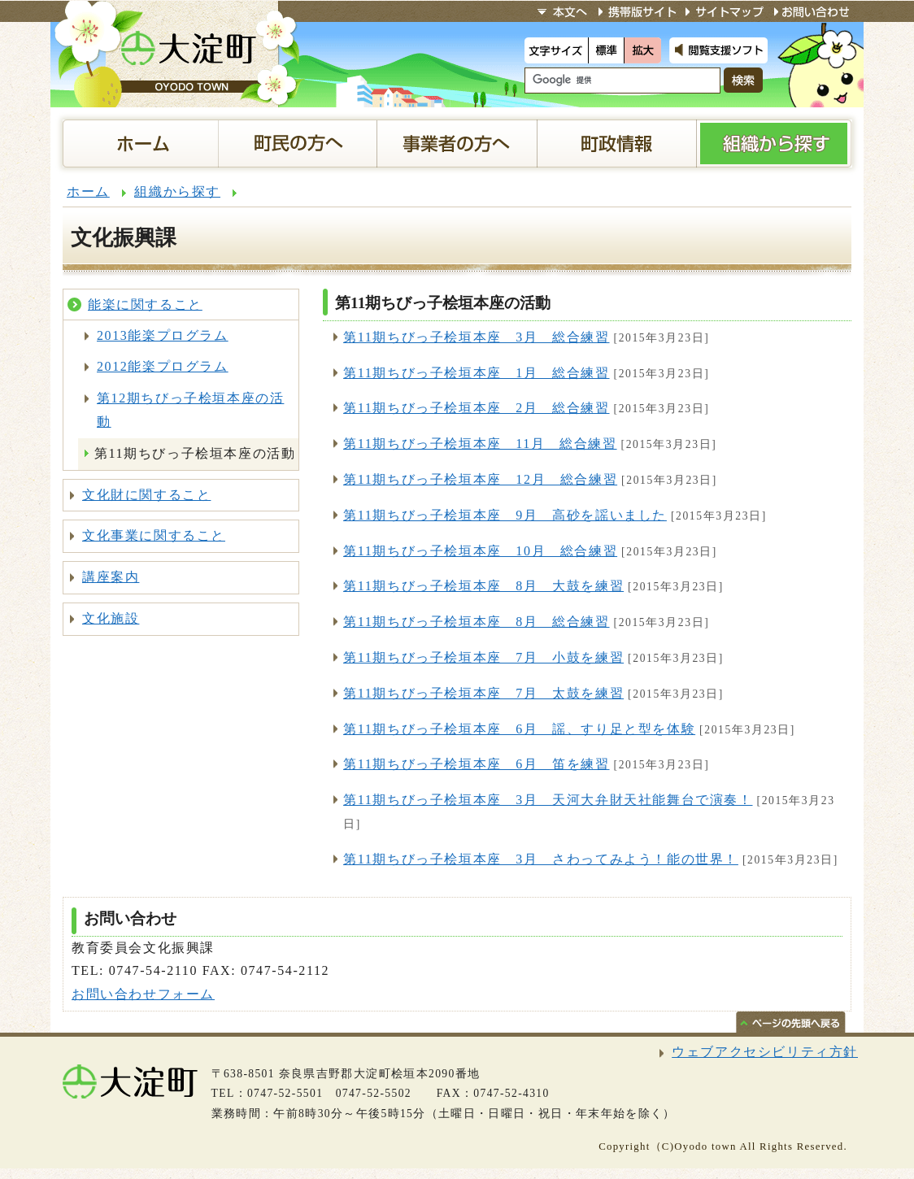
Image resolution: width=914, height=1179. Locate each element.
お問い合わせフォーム (143, 994)
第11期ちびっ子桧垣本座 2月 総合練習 (476, 408)
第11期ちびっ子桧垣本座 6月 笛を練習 (476, 764)
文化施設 (110, 618)
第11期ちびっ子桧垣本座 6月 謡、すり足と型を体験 (519, 729)
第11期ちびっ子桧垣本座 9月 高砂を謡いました (505, 515)
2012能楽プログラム (162, 366)
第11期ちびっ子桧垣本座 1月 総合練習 (476, 373)
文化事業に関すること (153, 535)
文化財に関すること (146, 495)
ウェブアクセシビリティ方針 (765, 1052)
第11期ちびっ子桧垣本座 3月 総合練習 (476, 337)
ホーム (88, 191)
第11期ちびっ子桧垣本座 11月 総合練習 (479, 443)
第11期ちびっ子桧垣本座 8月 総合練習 (476, 622)
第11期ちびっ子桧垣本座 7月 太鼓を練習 (483, 693)
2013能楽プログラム (162, 335)
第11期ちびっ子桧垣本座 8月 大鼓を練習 (483, 586)
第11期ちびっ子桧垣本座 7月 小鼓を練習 (483, 657)
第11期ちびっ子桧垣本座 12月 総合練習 (480, 479)
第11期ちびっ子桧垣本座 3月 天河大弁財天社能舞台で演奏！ (547, 800)
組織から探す (177, 191)
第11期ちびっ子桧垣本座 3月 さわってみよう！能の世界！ (540, 859)
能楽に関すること (145, 304)
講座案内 (110, 577)
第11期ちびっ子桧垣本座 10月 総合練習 (480, 551)
